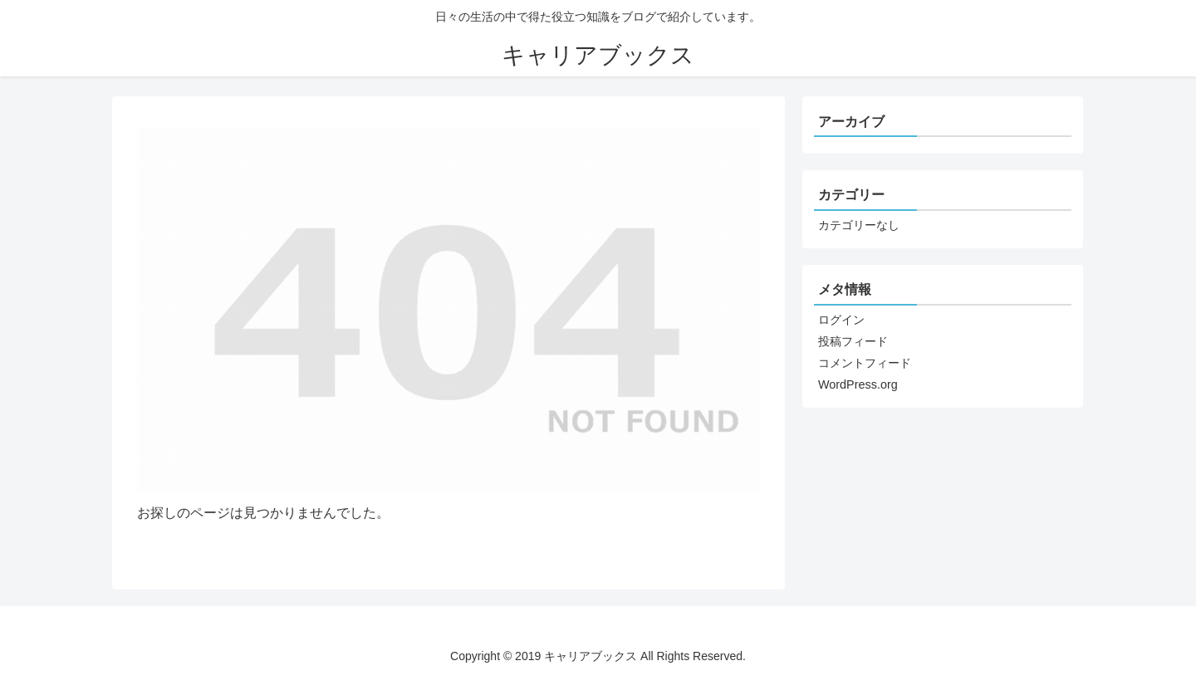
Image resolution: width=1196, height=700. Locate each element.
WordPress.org (858, 384)
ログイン (841, 319)
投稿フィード (853, 341)
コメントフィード (864, 363)
